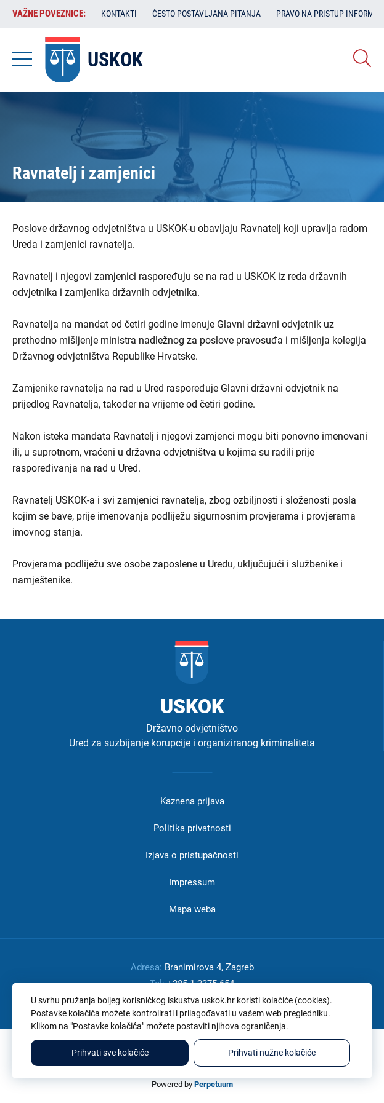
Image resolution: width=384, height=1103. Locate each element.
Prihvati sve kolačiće (110, 1053)
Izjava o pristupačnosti (192, 855)
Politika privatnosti (192, 828)
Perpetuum (213, 1084)
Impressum (192, 882)
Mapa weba (192, 909)
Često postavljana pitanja (206, 13)
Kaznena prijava (192, 801)
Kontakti (119, 13)
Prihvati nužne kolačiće (272, 1053)
